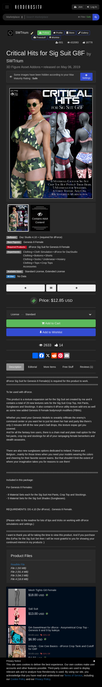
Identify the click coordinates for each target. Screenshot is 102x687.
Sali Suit (33, 608)
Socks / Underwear (44, 259)
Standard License (34, 271)
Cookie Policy (18, 679)
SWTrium (14, 61)
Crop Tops (47, 262)
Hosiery (61, 259)
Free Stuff (68, 366)
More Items (50, 366)
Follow (44, 32)
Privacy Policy (42, 679)
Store (70, 32)
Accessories (29, 266)
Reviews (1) (86, 366)
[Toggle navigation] (7, 7)
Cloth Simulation (43, 251)
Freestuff (39, 37)
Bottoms (38, 255)
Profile (57, 32)
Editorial (32, 366)
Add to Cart (51, 323)
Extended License (55, 271)
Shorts (48, 255)
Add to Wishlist (51, 332)
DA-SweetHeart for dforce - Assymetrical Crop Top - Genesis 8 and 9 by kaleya (58, 629)
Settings (86, 76)
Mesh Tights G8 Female (42, 590)
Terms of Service (73, 675)
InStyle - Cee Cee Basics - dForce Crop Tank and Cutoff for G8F (61, 648)
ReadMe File (18, 564)
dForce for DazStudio (65, 251)
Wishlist (54, 37)
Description (15, 366)
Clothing (27, 251)
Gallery (83, 32)
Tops (36, 262)
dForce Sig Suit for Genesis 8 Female (49, 247)
